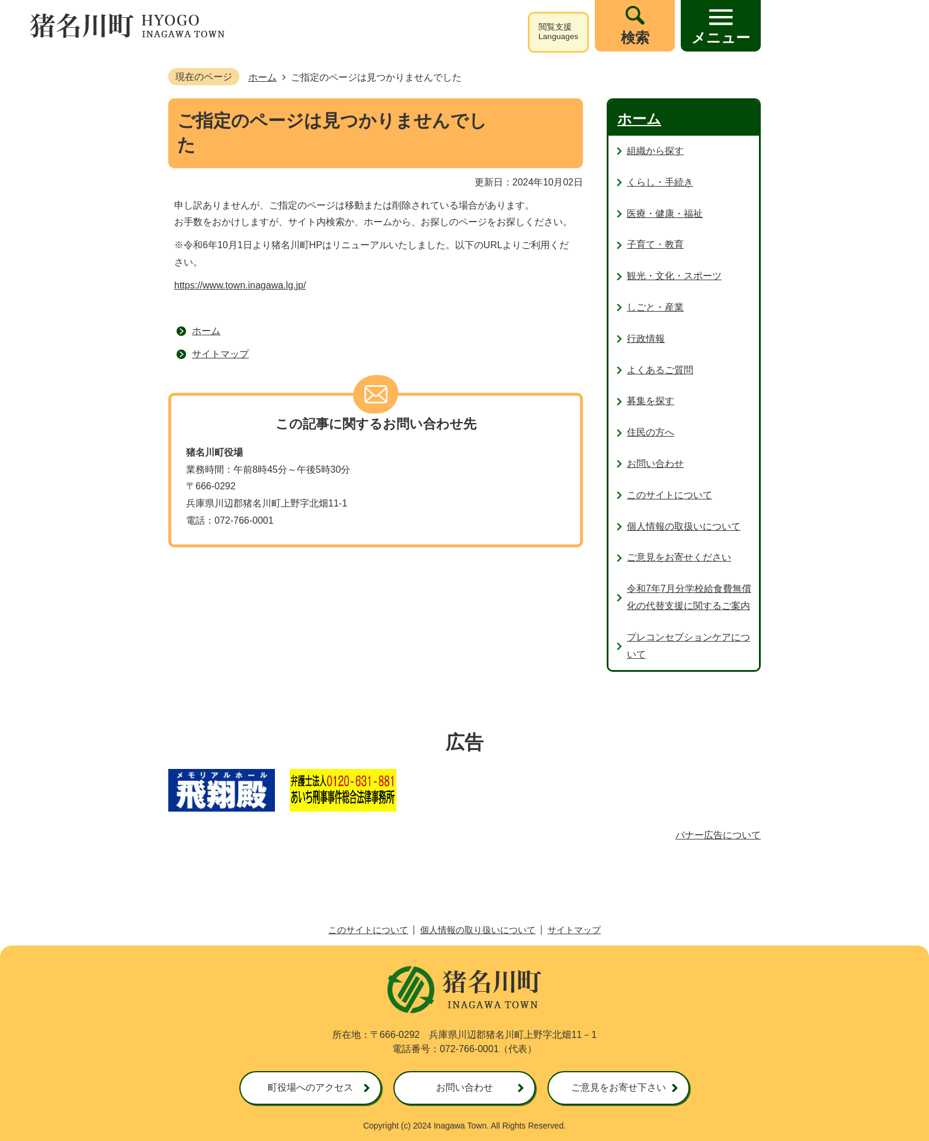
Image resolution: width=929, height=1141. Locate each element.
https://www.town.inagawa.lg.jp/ (240, 285)
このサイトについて (368, 930)
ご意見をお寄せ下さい (618, 1087)
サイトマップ (220, 354)
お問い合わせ (464, 1087)
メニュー (720, 38)
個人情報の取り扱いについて (478, 930)
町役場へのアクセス (310, 1087)
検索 (635, 38)
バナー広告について (718, 835)
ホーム (262, 77)
